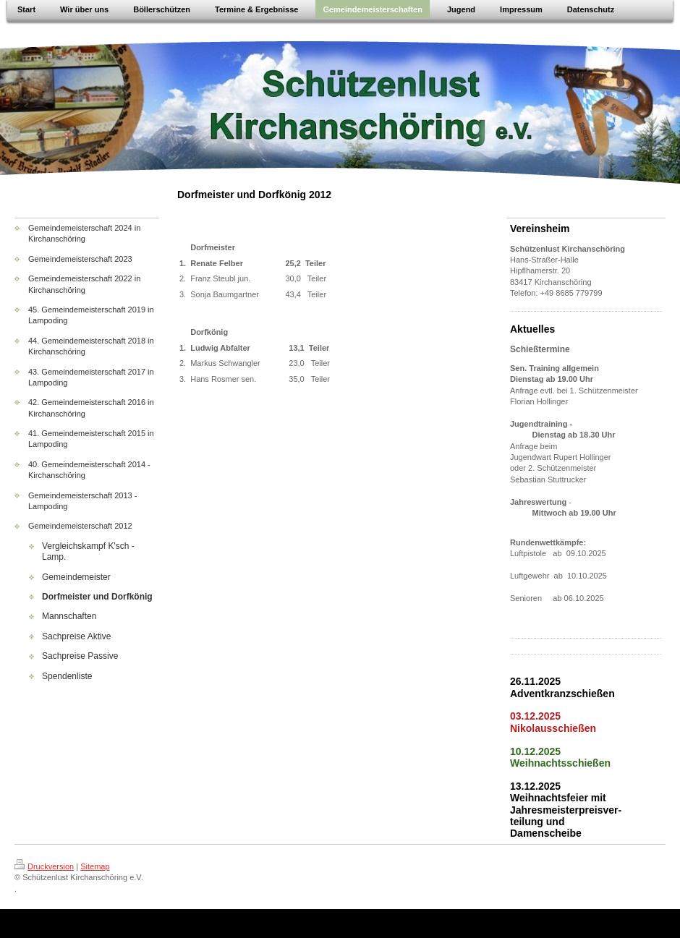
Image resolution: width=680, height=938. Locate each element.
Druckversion (44, 866)
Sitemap (94, 866)
